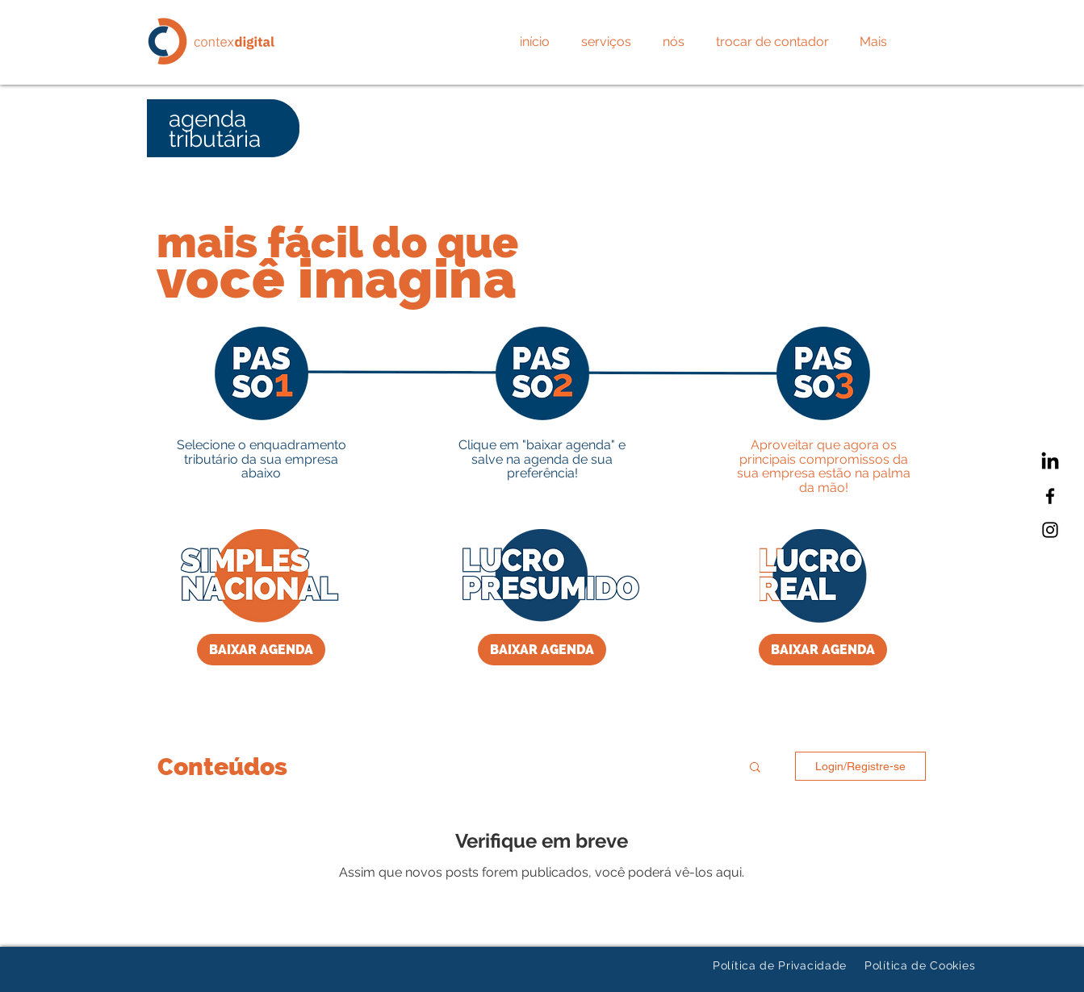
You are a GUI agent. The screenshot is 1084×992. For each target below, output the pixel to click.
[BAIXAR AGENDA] (261, 649)
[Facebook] (1050, 496)
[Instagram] (1050, 529)
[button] (755, 768)
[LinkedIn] (1050, 462)
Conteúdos (222, 766)
